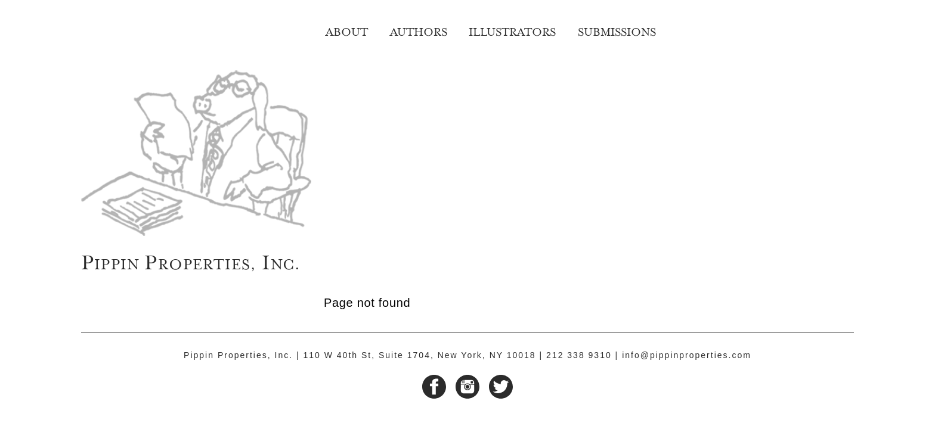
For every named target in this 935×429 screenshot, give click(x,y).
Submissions (617, 30)
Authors (418, 30)
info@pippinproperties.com (686, 355)
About (347, 30)
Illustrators (512, 30)
